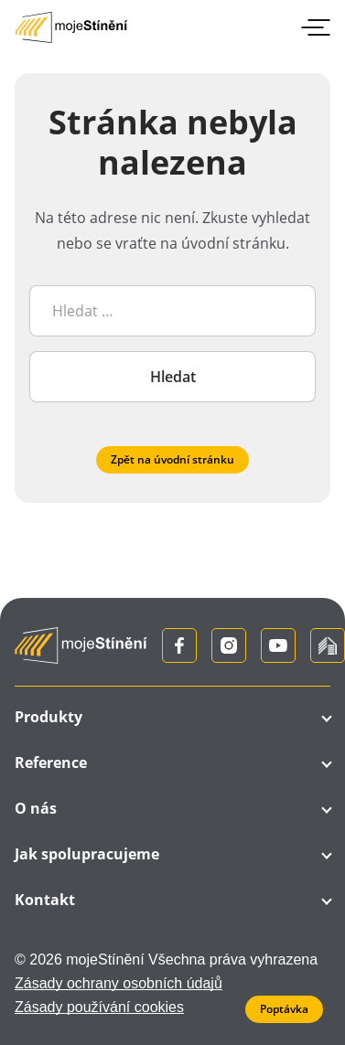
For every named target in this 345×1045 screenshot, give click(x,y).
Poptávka (284, 1009)
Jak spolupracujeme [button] (87, 854)
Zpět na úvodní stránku (172, 459)
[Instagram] (228, 645)
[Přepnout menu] (312, 27)
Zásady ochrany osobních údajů (118, 983)
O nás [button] (36, 808)
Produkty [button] (48, 717)
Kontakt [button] (45, 899)
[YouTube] (278, 645)
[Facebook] (179, 645)
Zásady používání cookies (99, 1007)
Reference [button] (51, 762)
